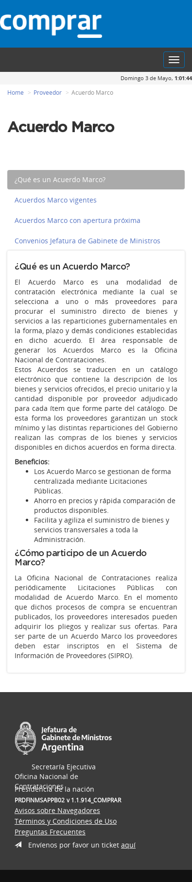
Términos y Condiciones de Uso (66, 821)
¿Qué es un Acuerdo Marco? (60, 179)
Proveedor (48, 92)
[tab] (96, 179)
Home (15, 92)
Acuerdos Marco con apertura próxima (77, 220)
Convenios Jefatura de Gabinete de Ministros (87, 240)
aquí (128, 844)
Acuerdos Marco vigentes (56, 199)
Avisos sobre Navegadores (57, 810)
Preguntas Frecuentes (50, 831)
